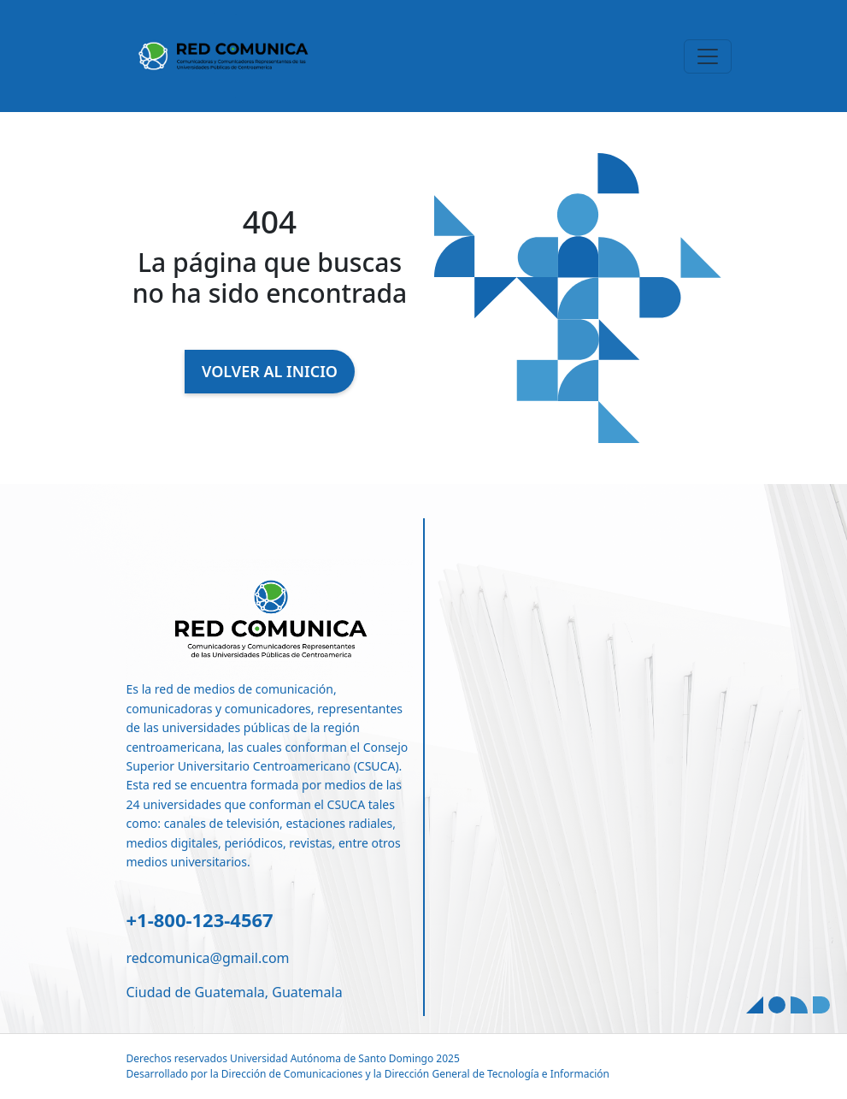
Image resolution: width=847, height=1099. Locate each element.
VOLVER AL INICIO (270, 371)
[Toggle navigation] (708, 56)
